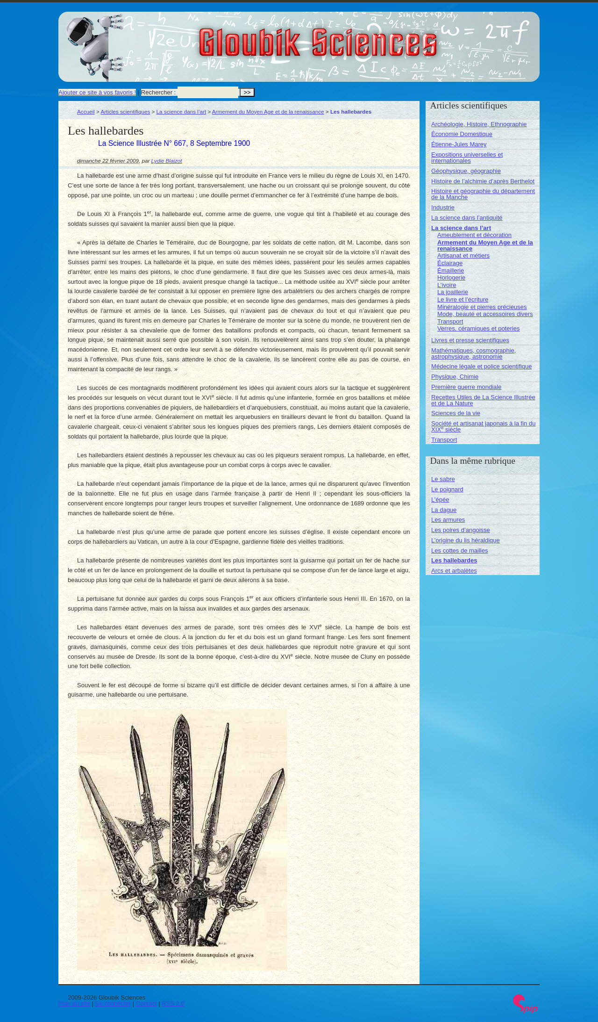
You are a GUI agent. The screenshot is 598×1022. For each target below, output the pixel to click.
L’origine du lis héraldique (465, 540)
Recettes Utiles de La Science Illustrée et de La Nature (483, 400)
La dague (443, 509)
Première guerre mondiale (466, 386)
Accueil (86, 111)
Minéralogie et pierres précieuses (482, 306)
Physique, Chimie (454, 376)
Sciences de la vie (455, 413)
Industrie (443, 207)
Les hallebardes (454, 560)
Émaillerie (450, 270)
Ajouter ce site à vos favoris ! (97, 92)
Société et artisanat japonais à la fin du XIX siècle (483, 426)
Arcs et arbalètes (454, 570)
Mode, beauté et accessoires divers (485, 313)
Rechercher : (158, 92)
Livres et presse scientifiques (470, 340)
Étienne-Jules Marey (459, 144)
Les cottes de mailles (459, 550)
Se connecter (113, 1003)
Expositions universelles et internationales (467, 157)
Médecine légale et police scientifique (481, 366)
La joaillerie (452, 291)
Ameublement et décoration (474, 234)
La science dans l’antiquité (467, 217)
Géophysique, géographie (466, 170)
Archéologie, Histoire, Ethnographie (479, 124)
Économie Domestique (461, 133)
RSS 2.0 (173, 1003)
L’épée (440, 499)
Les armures (448, 519)
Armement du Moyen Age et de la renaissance (268, 111)
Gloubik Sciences (370, 36)
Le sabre (443, 478)
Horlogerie (451, 277)
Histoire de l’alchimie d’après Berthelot (482, 181)
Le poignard (447, 489)
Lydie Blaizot (166, 161)
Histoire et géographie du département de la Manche (483, 194)
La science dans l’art (181, 111)
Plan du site (74, 1003)
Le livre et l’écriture (462, 299)
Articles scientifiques (125, 111)
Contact (146, 1003)
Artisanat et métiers (463, 255)
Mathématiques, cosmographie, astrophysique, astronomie (473, 353)
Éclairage (450, 262)
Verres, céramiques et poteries (478, 328)
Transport (450, 321)
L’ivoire (446, 284)
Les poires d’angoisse (460, 529)
